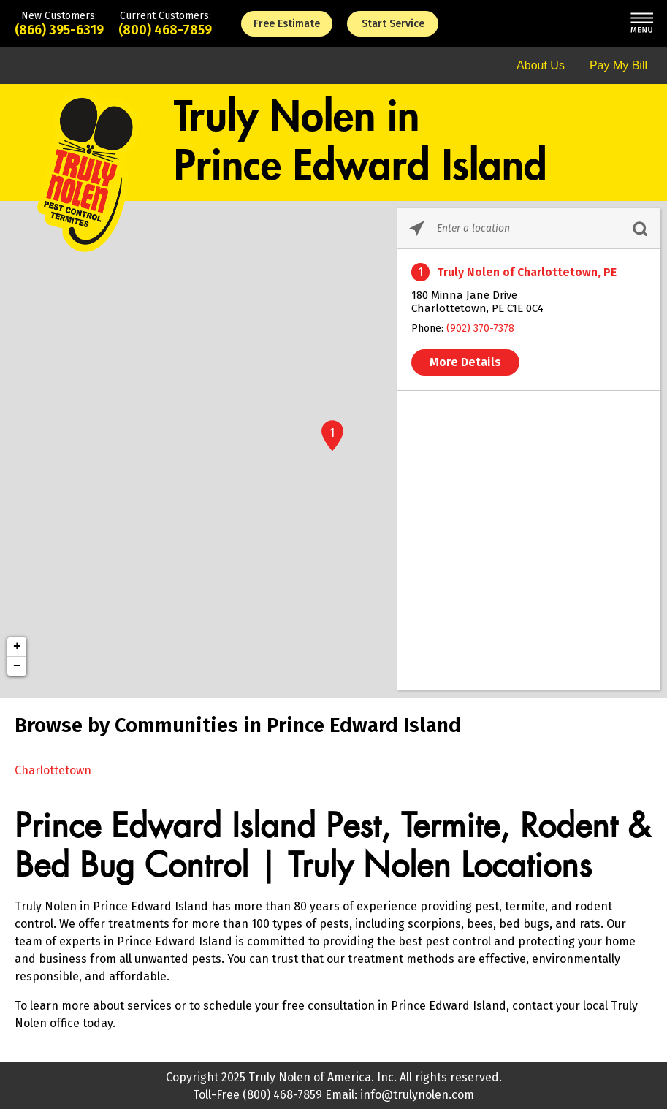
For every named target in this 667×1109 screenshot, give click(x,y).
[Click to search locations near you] (417, 228)
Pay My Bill (618, 65)
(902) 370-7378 (480, 328)
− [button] (17, 666)
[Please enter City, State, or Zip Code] (528, 228)
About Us (541, 65)
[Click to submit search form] (640, 228)
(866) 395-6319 (59, 30)
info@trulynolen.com (417, 1095)
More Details (465, 362)
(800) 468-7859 (165, 30)
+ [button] (17, 646)
